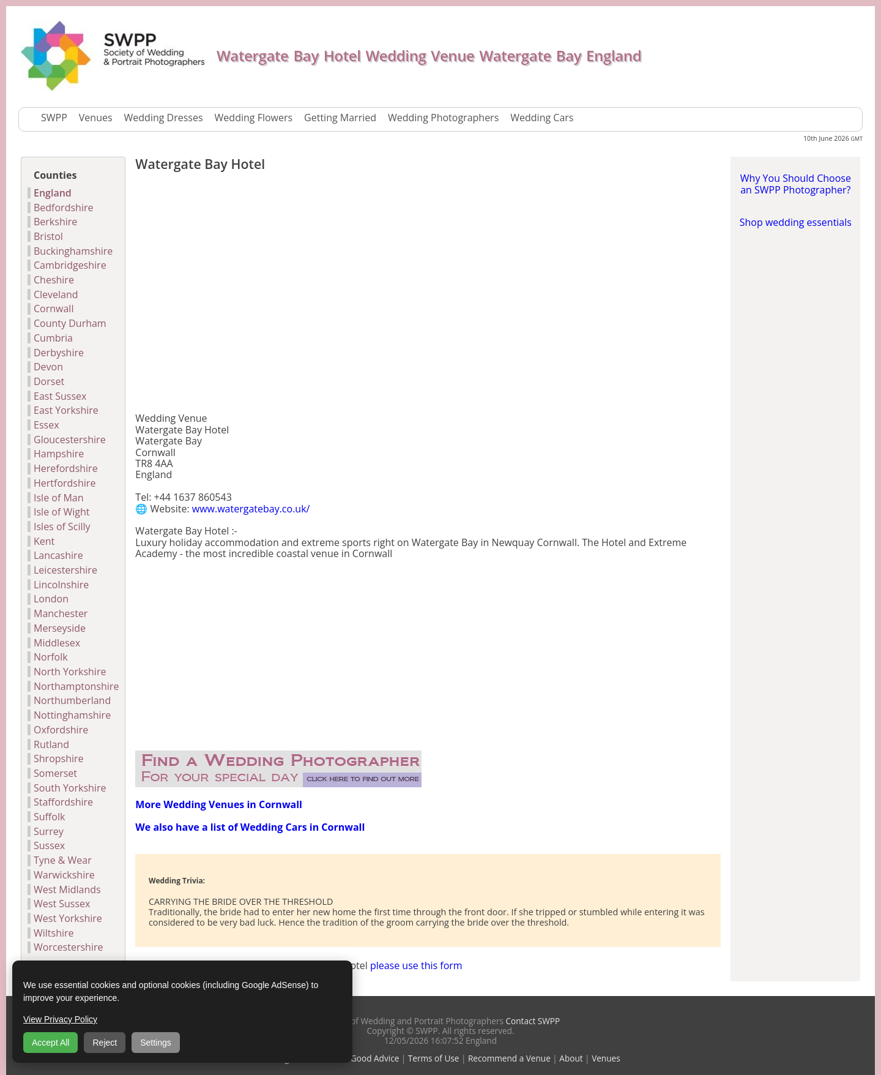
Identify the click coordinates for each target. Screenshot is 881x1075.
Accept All (50, 1042)
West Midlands (67, 889)
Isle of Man (59, 497)
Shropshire (59, 758)
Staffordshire (63, 801)
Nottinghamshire (72, 715)
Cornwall (53, 308)
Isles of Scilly (62, 526)
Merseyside (60, 628)
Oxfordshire (61, 729)
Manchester (60, 613)
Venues (96, 117)
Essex (46, 424)
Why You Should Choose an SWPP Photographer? (795, 183)
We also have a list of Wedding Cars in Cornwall (250, 827)
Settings (155, 1042)
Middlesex (57, 642)
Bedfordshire (63, 207)
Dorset (49, 381)
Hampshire (59, 453)
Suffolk (49, 816)
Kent (44, 541)
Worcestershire (68, 947)
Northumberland (72, 700)
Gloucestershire (70, 439)
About (570, 1058)
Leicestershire (65, 569)
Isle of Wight (61, 511)
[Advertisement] (428, 295)
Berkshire (55, 221)
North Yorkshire (70, 671)
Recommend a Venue (509, 1058)
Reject (104, 1042)
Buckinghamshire (73, 251)
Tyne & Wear (63, 860)
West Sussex (62, 903)
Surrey (49, 831)
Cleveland (56, 294)
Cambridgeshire (70, 265)
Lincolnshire (61, 584)
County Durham (70, 323)
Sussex (49, 845)
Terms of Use (433, 1058)
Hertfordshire (64, 483)
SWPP (54, 117)
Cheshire (54, 279)
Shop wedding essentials (796, 222)
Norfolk (51, 656)
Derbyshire (59, 352)
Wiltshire (54, 932)
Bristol (48, 236)
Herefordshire (66, 468)
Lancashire (58, 555)
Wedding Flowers (254, 117)
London (51, 598)
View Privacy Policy (60, 1019)
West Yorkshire (68, 918)
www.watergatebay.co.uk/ (251, 508)
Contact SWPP (532, 1021)
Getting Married (340, 117)
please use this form (416, 965)
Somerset (55, 773)
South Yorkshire (70, 787)
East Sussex (60, 396)
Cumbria (53, 337)
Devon (48, 366)
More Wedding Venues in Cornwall (218, 804)
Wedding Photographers (443, 117)
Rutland (51, 744)
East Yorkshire (66, 410)
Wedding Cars (541, 117)
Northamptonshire (76, 686)
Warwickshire (64, 874)
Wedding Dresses (163, 117)
